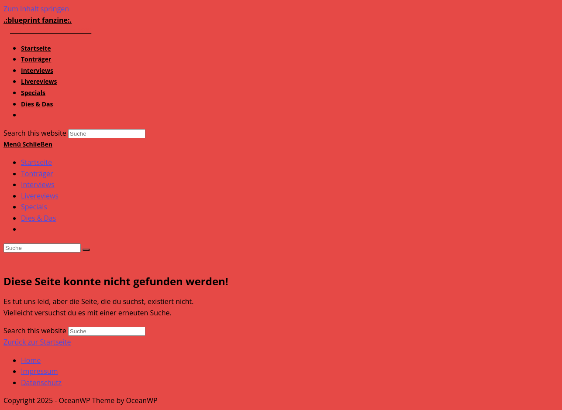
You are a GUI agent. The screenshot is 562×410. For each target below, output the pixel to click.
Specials (34, 207)
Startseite (36, 162)
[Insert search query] (42, 248)
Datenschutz (41, 382)
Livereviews (40, 196)
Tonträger (37, 173)
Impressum (39, 371)
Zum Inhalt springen (36, 9)
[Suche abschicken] (86, 250)
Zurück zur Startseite (37, 342)
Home (31, 360)
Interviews (38, 184)
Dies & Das (38, 218)
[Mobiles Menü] (27, 144)
